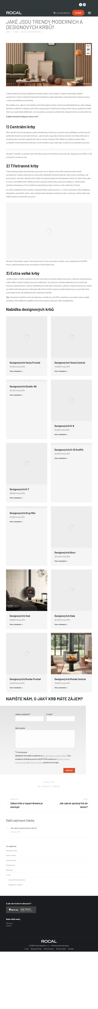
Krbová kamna (11, 860)
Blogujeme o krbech (15, 885)
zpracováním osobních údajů (54, 755)
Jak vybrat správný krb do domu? (23, 828)
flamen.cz (9, 923)
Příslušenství (10, 865)
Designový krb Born (65, 552)
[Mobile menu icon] (89, 12)
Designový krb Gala (65, 615)
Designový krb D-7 (19, 489)
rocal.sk (9, 925)
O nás (8, 875)
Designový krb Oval (20, 615)
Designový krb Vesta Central (70, 362)
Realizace (9, 870)
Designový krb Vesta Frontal (25, 362)
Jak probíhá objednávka (16, 880)
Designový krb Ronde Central (70, 679)
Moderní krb (56, 786)
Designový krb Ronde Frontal (25, 679)
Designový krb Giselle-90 (23, 386)
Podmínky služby (35, 762)
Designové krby (11, 850)
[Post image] (7, 828)
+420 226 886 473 (63, 13)
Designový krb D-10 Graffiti (69, 449)
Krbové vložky (11, 855)
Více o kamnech (16, 371)
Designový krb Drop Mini (22, 513)
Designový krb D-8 (64, 425)
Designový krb (47, 786)
